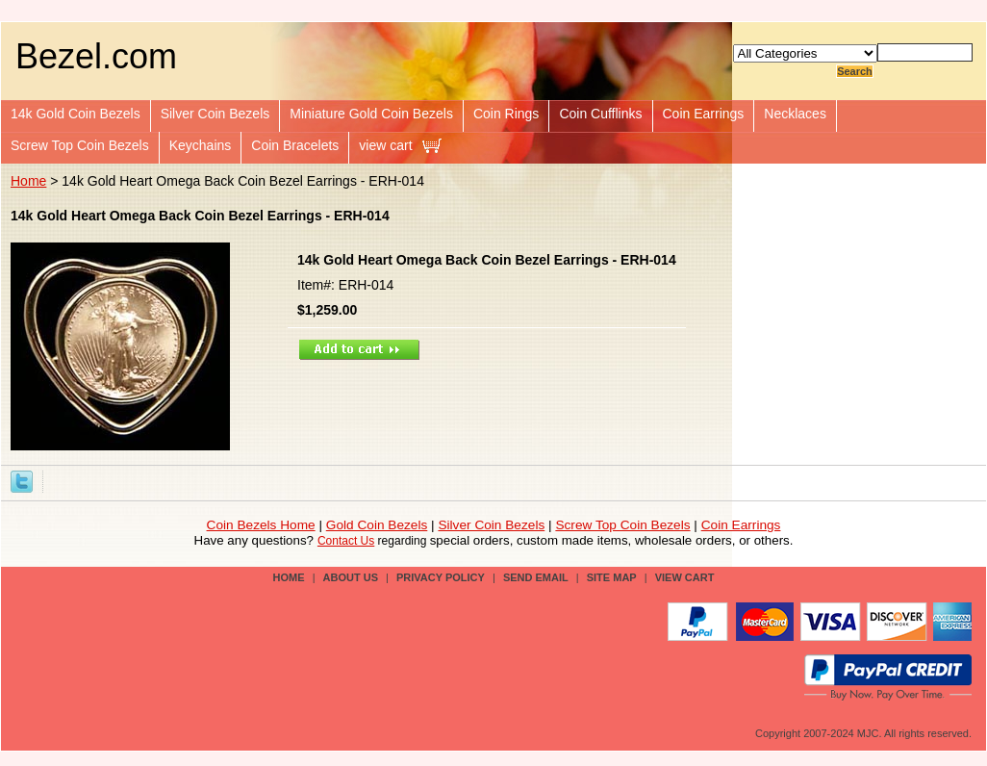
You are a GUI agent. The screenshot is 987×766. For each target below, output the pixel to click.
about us (350, 577)
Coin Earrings (704, 113)
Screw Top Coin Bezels (80, 145)
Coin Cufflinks (600, 113)
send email (536, 577)
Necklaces (795, 113)
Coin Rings (506, 113)
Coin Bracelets (295, 145)
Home (28, 181)
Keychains (200, 145)
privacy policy (440, 577)
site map (612, 577)
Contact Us (345, 541)
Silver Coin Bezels (215, 113)
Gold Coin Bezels (377, 525)
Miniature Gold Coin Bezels (371, 113)
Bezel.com (96, 56)
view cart (385, 145)
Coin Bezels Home (261, 525)
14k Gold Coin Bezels (75, 113)
